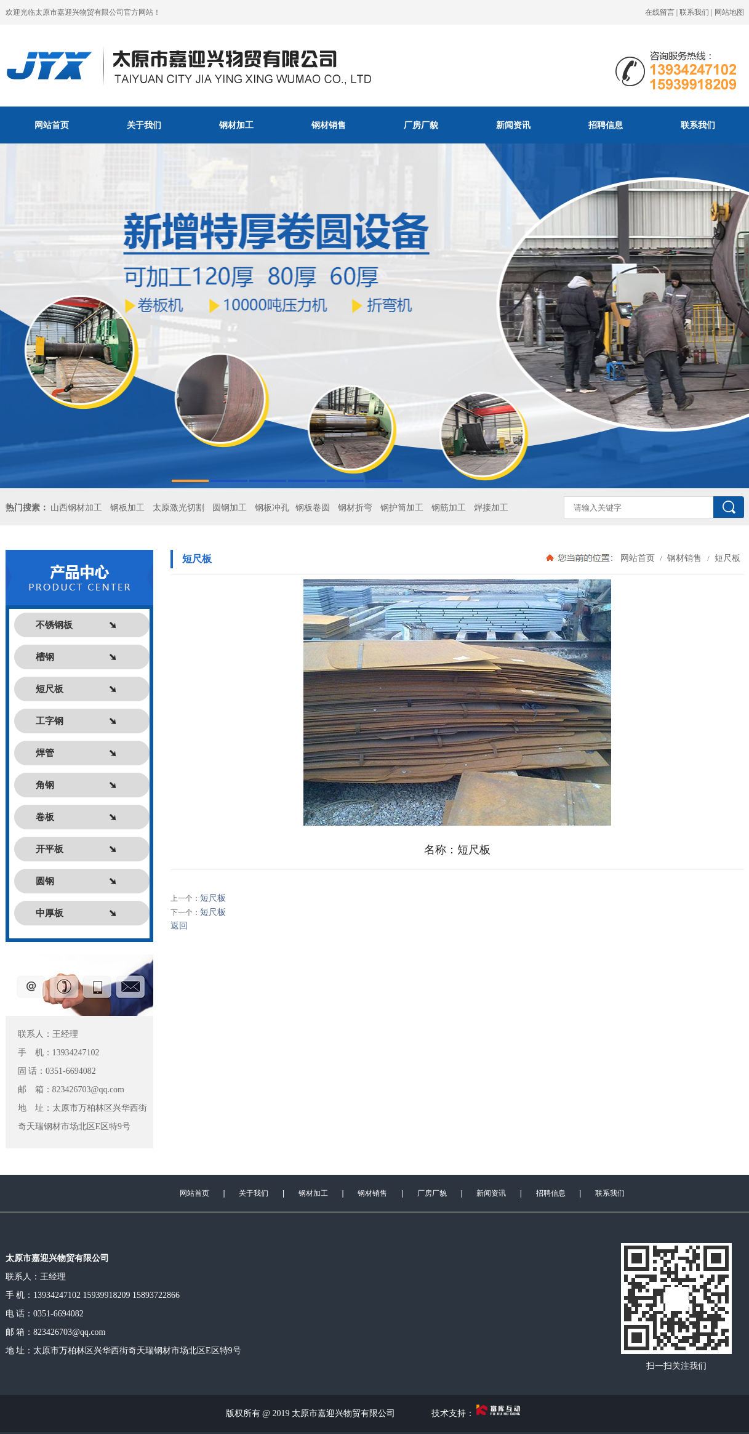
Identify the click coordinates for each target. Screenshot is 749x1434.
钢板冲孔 (272, 507)
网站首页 (51, 125)
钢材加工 (236, 125)
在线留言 (660, 12)
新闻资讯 (513, 125)
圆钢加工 (229, 507)
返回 (179, 925)
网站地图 (729, 12)
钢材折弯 (355, 507)
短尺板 (727, 558)
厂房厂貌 (421, 125)
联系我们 (694, 12)
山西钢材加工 (76, 507)
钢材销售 (328, 125)
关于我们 (144, 125)
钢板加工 (127, 507)
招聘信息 (605, 125)
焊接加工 (491, 507)
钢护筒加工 (401, 507)
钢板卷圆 (312, 507)
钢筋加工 (448, 507)
